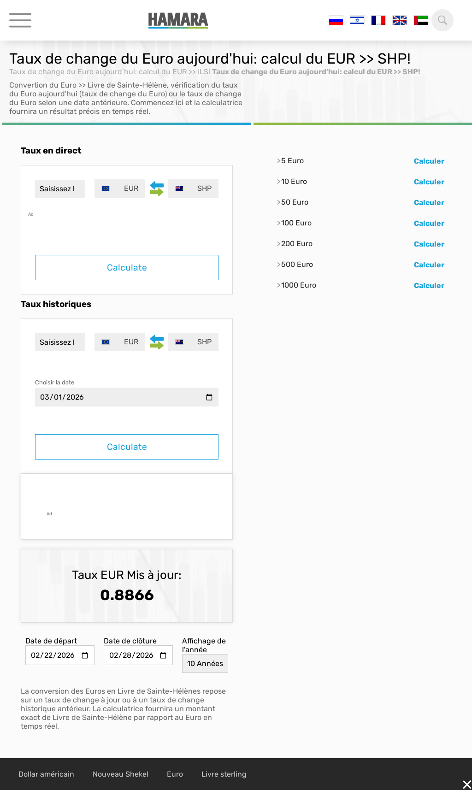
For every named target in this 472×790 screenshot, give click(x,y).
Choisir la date (54, 382)
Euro (175, 774)
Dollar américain (46, 774)
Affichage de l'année (204, 645)
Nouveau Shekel (120, 774)
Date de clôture (130, 641)
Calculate (127, 267)
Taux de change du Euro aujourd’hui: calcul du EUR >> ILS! (109, 71)
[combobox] (119, 188)
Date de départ (51, 641)
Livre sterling (224, 774)
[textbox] (119, 188)
